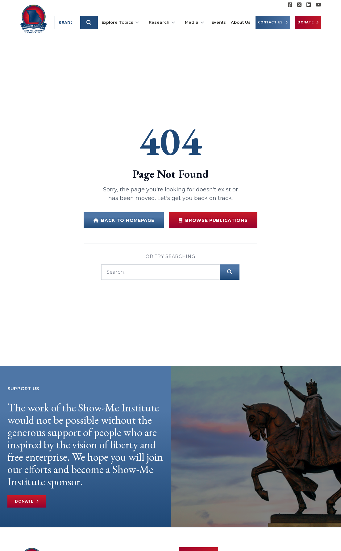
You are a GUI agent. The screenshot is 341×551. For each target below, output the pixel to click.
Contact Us (273, 22)
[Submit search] (90, 22)
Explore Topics (120, 22)
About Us (241, 22)
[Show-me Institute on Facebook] (290, 5)
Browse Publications (213, 220)
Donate (308, 22)
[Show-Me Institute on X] (299, 5)
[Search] (160, 272)
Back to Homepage (124, 220)
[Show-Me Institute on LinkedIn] (308, 5)
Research (162, 22)
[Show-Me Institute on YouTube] (318, 5)
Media (194, 22)
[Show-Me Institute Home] (34, 18)
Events (218, 22)
